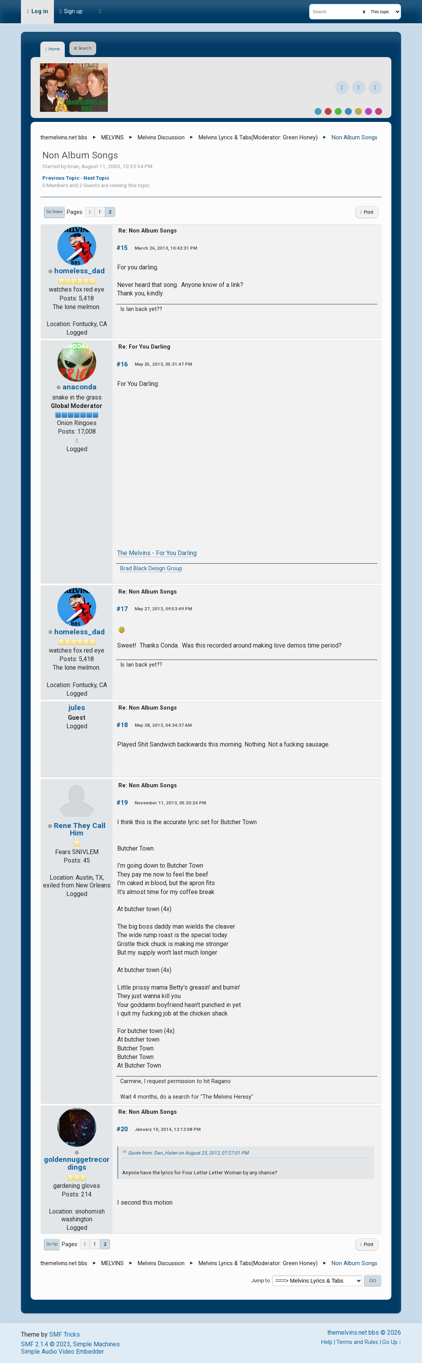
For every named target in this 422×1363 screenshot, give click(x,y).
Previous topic (61, 178)
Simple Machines (96, 1344)
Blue (348, 111)
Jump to (260, 1280)
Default (318, 111)
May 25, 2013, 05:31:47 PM (163, 364)
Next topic (96, 178)
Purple (368, 111)
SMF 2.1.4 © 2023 (45, 1344)
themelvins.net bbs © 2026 (364, 1332)
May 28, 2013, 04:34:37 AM (163, 725)
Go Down (54, 211)
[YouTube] (375, 87)
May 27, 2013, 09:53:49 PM (163, 608)
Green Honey (299, 137)
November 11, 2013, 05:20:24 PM (170, 803)
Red (328, 111)
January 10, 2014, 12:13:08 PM (168, 1129)
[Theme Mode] (100, 11)
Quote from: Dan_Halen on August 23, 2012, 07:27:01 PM (188, 1153)
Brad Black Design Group (151, 568)
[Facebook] (342, 87)
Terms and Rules (357, 1342)
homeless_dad (79, 270)
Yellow (358, 111)
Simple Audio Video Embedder (62, 1351)
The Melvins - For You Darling (157, 553)
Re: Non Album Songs (147, 230)
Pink (378, 111)
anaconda (79, 386)
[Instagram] (358, 87)
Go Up (51, 1244)
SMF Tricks (64, 1334)
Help (326, 1342)
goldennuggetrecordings (76, 1163)
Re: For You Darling (144, 347)
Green (338, 111)
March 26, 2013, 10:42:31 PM (166, 248)
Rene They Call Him (80, 829)
